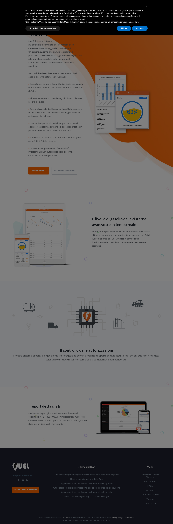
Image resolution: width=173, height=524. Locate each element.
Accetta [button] (140, 28)
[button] (146, 6)
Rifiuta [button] (124, 28)
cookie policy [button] (130, 13)
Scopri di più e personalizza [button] (43, 28)
